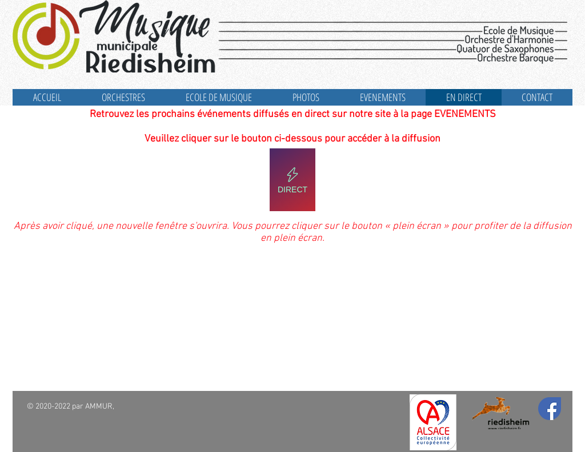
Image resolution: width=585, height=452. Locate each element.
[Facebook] (549, 408)
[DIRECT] (292, 179)
